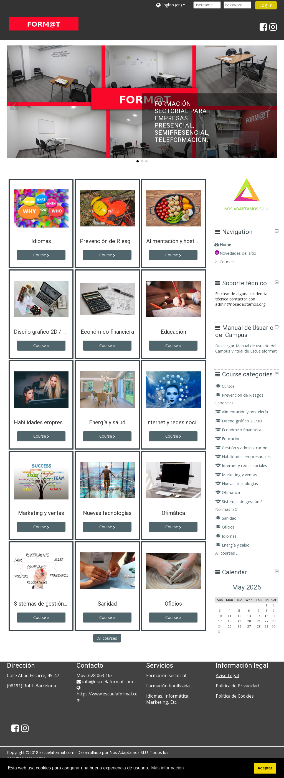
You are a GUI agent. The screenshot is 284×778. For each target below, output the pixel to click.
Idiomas (229, 548)
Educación (231, 451)
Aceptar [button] (264, 768)
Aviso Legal (227, 675)
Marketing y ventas (240, 487)
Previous (14, 106)
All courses (107, 638)
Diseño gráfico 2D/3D (242, 433)
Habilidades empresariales (247, 469)
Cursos (229, 398)
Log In (266, 5)
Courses (231, 261)
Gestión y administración (245, 460)
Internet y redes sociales (245, 478)
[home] (43, 23)
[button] (173, 5)
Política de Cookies (235, 696)
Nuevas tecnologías (240, 496)
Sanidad (229, 530)
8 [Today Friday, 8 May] (267, 623)
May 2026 (248, 600)
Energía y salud (236, 557)
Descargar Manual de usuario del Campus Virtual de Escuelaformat (246, 351)
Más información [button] (167, 768)
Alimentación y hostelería (245, 424)
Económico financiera (242, 442)
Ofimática (231, 505)
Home (229, 244)
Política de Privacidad (237, 686)
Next (270, 106)
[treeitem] (248, 245)
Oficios (229, 539)
